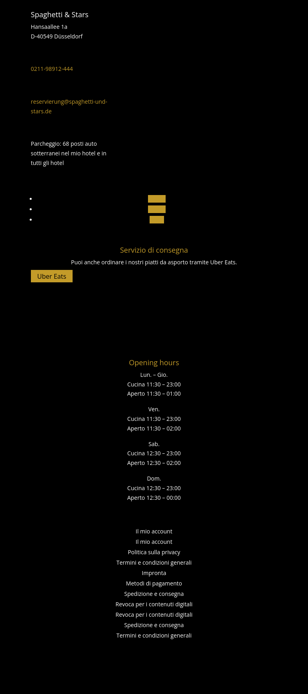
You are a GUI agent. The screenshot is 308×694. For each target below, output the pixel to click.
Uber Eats (51, 276)
